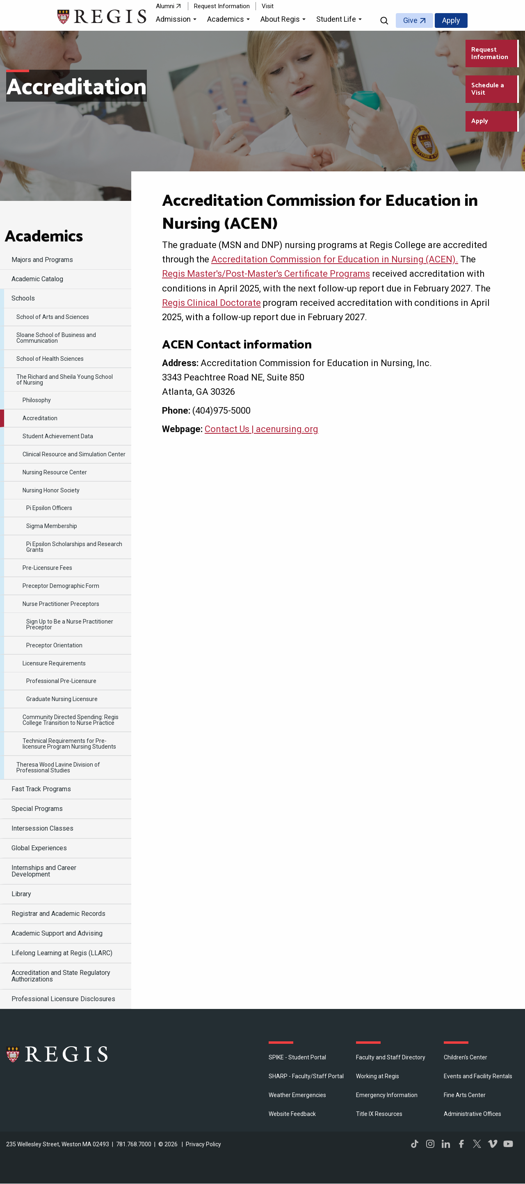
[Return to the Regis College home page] (102, 16)
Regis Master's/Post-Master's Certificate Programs (266, 274)
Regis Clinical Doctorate (211, 303)
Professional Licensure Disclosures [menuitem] (63, 999)
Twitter (477, 1144)
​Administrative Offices (472, 1114)
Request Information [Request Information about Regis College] (489, 53)
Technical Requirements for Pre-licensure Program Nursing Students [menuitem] (69, 744)
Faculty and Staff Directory (390, 1057)
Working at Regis (377, 1076)
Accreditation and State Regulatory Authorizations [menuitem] (60, 976)
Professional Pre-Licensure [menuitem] (61, 681)
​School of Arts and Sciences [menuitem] (52, 317)
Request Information (222, 6)
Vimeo (493, 1144)
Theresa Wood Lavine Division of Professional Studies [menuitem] (58, 767)
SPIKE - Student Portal (297, 1057)
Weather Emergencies (297, 1095)
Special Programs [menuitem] (37, 809)
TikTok (415, 1144)
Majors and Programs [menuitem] (42, 260)
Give (410, 20)
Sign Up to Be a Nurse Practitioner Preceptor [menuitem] (69, 624)
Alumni (165, 6)
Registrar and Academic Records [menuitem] (58, 914)
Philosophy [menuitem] (37, 400)
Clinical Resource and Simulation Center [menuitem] (74, 454)
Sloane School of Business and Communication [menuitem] (56, 338)
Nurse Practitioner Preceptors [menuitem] (61, 604)
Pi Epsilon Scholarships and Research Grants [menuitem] (74, 547)
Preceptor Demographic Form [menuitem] (61, 586)
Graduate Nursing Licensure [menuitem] (62, 699)
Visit (268, 6)
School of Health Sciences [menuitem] (50, 358)
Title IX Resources (379, 1114)
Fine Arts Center (465, 1095)
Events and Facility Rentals (478, 1076)
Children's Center (465, 1057)
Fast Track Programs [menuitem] (41, 789)
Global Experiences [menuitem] (39, 848)
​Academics (44, 236)
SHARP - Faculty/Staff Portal (306, 1076)
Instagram (430, 1144)
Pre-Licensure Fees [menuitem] (47, 568)
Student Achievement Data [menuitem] (58, 436)
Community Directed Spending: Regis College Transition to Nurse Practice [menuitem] (71, 720)
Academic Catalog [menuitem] (37, 279)
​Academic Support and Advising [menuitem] (57, 933)
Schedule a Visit (487, 89)
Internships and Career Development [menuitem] (43, 871)
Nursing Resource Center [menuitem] (55, 472)
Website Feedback (292, 1114)
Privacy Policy (203, 1144)
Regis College (57, 1054)
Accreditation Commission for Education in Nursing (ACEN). (334, 259)
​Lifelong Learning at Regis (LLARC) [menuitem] (61, 953)
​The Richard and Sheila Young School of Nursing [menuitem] (64, 379)
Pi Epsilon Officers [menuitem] (49, 508)
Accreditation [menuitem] (40, 418)
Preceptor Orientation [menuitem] (54, 645)
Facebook (461, 1144)
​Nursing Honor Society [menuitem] (51, 490)
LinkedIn (446, 1144)
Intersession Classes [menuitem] (42, 828)
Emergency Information (387, 1095)
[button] (177, 20)
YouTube (508, 1144)
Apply (451, 20)
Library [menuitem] (21, 894)
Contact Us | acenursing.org (261, 429)
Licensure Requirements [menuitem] (54, 663)
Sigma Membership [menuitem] (51, 526)
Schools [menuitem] (23, 298)
